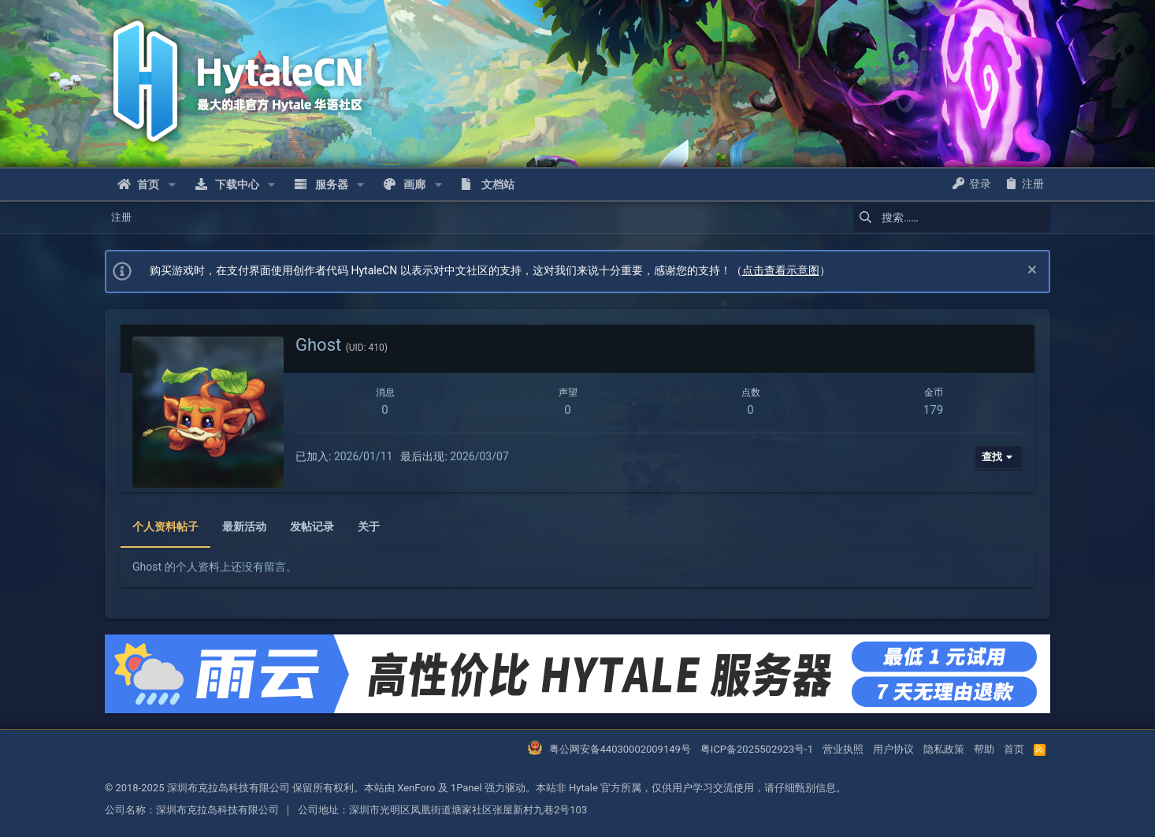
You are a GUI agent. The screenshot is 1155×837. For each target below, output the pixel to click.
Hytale (583, 788)
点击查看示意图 (780, 270)
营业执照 (843, 749)
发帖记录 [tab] (312, 526)
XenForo (416, 788)
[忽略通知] (1030, 271)
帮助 (984, 749)
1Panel (466, 788)
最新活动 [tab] (244, 526)
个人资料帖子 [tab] (165, 526)
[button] (171, 184)
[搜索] (951, 217)
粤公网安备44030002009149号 (620, 749)
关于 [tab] (369, 526)
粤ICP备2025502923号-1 (756, 749)
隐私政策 (943, 749)
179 (933, 410)
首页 (1014, 749)
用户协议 (893, 749)
